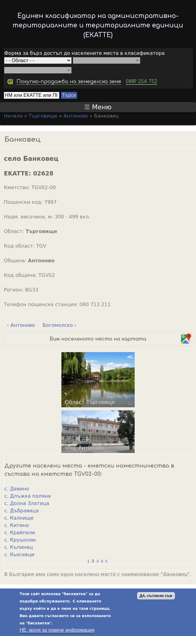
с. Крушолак (20, 540)
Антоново (76, 116)
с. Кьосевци (19, 554)
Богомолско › (59, 325)
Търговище (43, 116)
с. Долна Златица (26, 503)
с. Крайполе (19, 532)
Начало (13, 116)
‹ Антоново (21, 325)
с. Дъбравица (21, 511)
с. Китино (16, 525)
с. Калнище (19, 518)
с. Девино (16, 489)
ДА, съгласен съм (156, 597)
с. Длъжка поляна (27, 496)
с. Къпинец (18, 547)
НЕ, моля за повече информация (57, 631)
